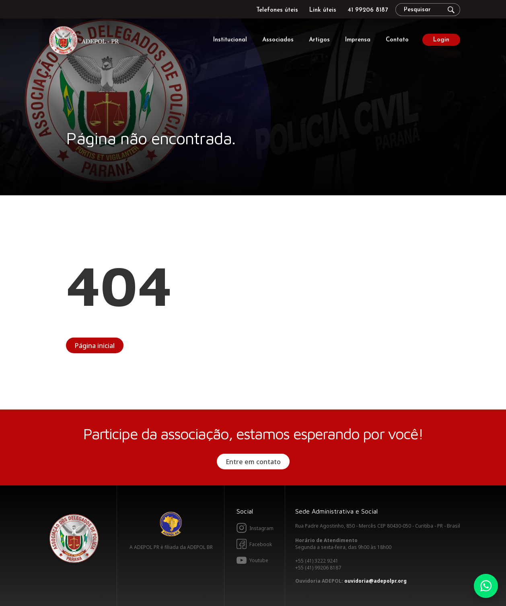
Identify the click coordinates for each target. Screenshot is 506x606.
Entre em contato (253, 461)
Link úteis (322, 10)
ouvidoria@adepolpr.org (375, 580)
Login (441, 40)
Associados (278, 40)
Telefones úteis (277, 10)
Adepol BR (171, 524)
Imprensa (357, 40)
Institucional (230, 40)
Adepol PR (86, 41)
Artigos (319, 40)
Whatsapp (486, 586)
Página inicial (95, 345)
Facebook (260, 544)
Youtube (258, 560)
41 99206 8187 (368, 10)
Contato (397, 40)
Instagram (261, 528)
